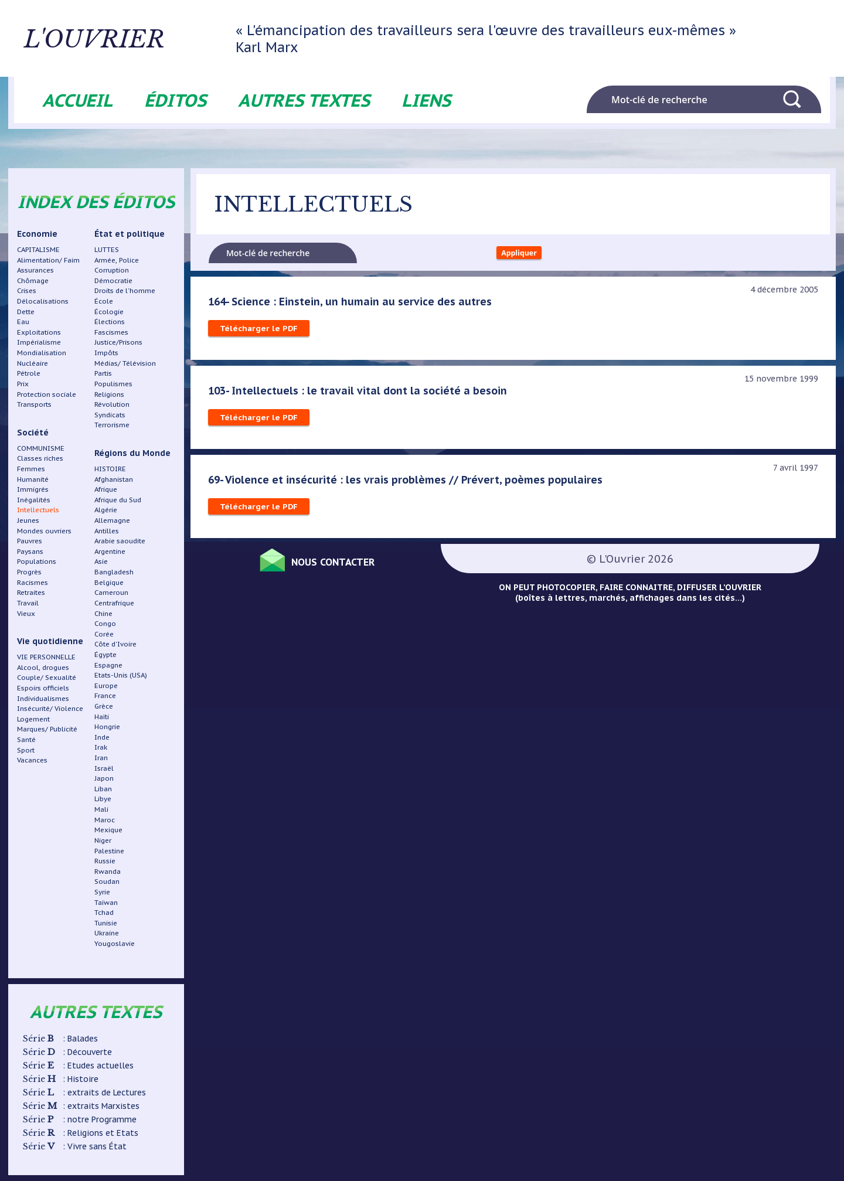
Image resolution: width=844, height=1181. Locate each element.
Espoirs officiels (43, 687)
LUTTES (106, 249)
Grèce (103, 706)
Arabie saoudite (119, 540)
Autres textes (304, 100)
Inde (102, 737)
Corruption (111, 270)
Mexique (108, 829)
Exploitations (39, 332)
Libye (102, 798)
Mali (101, 809)
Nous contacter (345, 564)
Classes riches (40, 458)
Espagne (108, 665)
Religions (109, 394)
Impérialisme (39, 342)
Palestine (109, 850)
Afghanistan (113, 479)
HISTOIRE (110, 468)
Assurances (35, 270)
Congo (105, 623)
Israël (104, 768)
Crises (26, 290)
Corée (104, 633)
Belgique (109, 582)
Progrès (29, 571)
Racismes (32, 582)
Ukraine (106, 932)
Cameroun (111, 592)
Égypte (105, 654)
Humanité (33, 479)
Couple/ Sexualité (46, 677)
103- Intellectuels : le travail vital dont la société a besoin (360, 394)
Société (33, 432)
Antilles (106, 530)
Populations (36, 561)
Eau (23, 321)
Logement (33, 718)
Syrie (102, 891)
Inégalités (33, 499)
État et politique (129, 234)
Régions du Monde (132, 453)
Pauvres (29, 540)
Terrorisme (112, 424)
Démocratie (113, 280)
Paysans (30, 551)
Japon (104, 778)
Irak (100, 747)
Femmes (31, 468)
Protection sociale (46, 394)
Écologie (109, 311)
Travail (28, 602)
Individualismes (43, 698)
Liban (103, 788)
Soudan (107, 881)
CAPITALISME (38, 249)
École (103, 301)
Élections (109, 321)
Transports (34, 404)
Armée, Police (116, 260)
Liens (426, 100)
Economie (37, 234)
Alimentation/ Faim (48, 260)
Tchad (104, 912)
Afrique (105, 489)
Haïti (101, 716)
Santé (26, 739)
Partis (103, 373)
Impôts (106, 352)
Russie (104, 860)
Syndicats (109, 414)
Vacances (32, 759)
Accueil (77, 100)
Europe (106, 685)
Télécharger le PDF (259, 332)
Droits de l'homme (124, 290)
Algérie (105, 509)
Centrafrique (114, 602)
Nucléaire (32, 363)
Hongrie (107, 726)
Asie (101, 561)
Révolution (112, 404)
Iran (101, 757)
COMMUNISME (40, 448)
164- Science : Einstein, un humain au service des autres (353, 305)
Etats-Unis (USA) (120, 675)
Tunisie (105, 922)
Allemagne (112, 520)
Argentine (109, 551)
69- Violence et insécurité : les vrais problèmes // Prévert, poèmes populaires (408, 484)
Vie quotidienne (50, 641)
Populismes (113, 383)
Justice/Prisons (118, 342)
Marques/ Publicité (47, 728)
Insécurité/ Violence (50, 708)
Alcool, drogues (43, 667)
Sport (26, 750)
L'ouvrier (144, 38)
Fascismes (111, 332)
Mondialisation (41, 352)
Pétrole (28, 373)
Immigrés (33, 489)
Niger (102, 840)
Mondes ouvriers (44, 530)
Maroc (104, 819)
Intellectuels (38, 509)
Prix (23, 383)
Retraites (31, 592)
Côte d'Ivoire (115, 643)
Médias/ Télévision (125, 363)
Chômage (33, 280)
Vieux (26, 613)
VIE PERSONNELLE (46, 656)
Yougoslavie (114, 943)
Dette (26, 311)
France (105, 695)
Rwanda (107, 871)
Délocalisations (43, 301)
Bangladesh (114, 571)
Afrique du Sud (117, 499)
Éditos (175, 100)
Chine (103, 613)
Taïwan (106, 902)
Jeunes (28, 520)
